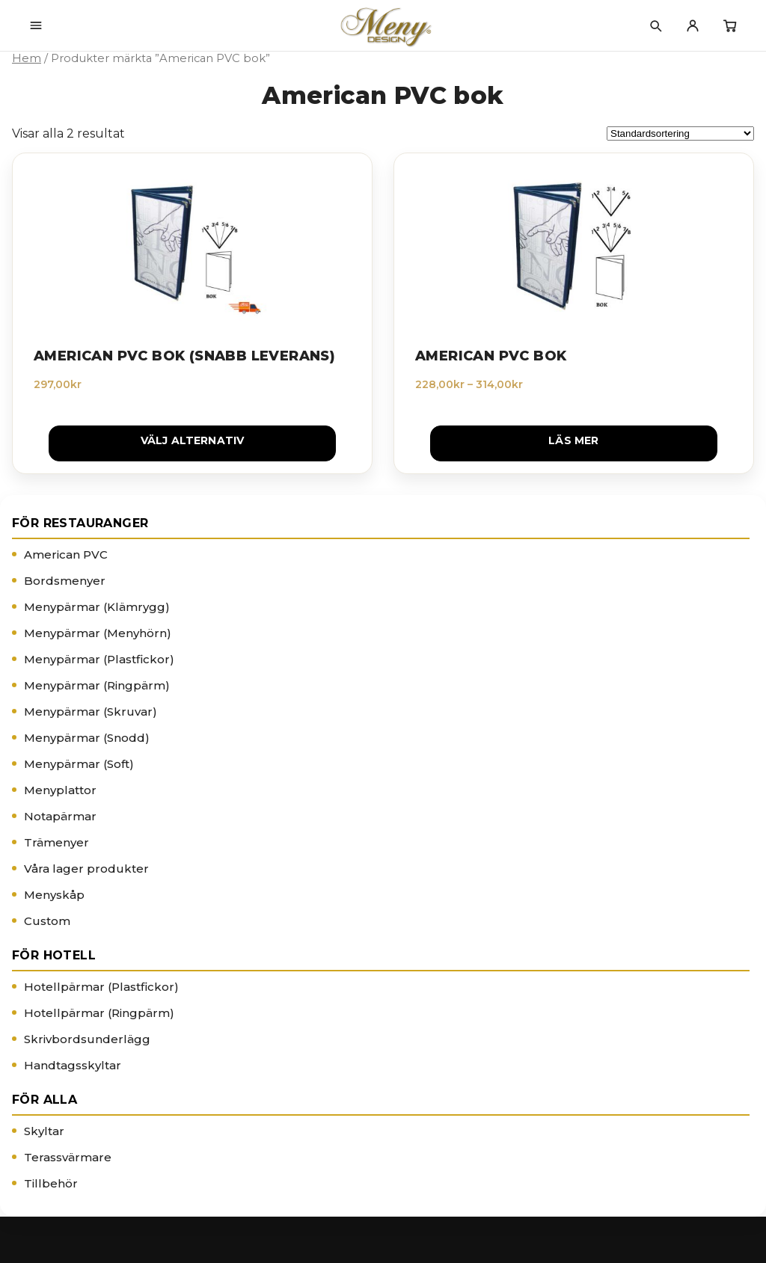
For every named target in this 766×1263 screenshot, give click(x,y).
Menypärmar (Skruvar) (90, 711)
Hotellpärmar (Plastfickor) (101, 987)
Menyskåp (54, 895)
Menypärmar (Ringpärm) (97, 685)
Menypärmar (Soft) (79, 764)
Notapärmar (60, 816)
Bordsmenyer (64, 581)
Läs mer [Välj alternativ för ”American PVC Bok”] (573, 440)
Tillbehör (51, 1183)
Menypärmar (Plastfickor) (99, 659)
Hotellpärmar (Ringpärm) (99, 1013)
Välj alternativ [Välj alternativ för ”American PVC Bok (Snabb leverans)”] (193, 440)
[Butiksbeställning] (680, 133)
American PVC (66, 554)
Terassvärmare (67, 1157)
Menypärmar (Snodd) (87, 738)
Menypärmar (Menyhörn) (97, 633)
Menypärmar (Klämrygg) (97, 607)
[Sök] (655, 25)
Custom (47, 921)
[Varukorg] (730, 25)
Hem (26, 58)
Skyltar (44, 1131)
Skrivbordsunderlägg (87, 1039)
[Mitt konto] (693, 25)
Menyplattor (60, 790)
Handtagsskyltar (72, 1065)
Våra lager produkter (86, 868)
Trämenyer (56, 842)
